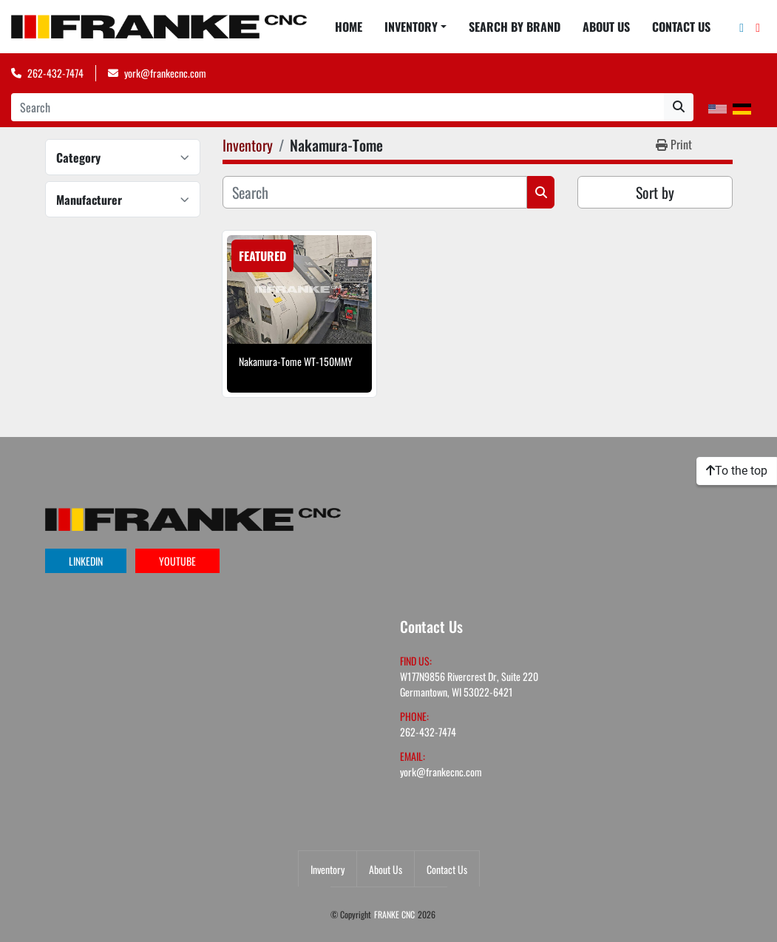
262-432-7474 (55, 73)
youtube (177, 561)
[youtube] (758, 26)
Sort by (655, 192)
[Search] (337, 107)
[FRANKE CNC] (193, 517)
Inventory (411, 26)
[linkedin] (741, 26)
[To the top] (736, 471)
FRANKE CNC (394, 914)
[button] (415, 26)
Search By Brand (514, 26)
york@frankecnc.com (165, 73)
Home (348, 26)
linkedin (86, 561)
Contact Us (681, 26)
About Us (606, 26)
